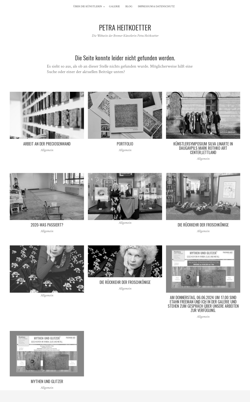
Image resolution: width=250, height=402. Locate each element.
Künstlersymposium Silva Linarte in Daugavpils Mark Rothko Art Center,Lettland (203, 148)
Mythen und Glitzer (47, 381)
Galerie (114, 6)
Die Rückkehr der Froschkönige (203, 225)
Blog (128, 6)
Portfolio (125, 144)
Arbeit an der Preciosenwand (47, 144)
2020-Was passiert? (47, 225)
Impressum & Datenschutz (156, 6)
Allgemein (47, 150)
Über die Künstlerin (87, 6)
